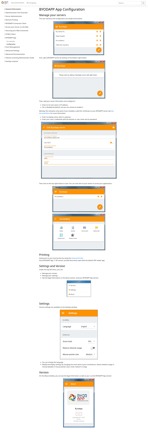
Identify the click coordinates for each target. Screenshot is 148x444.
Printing (44, 254)
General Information (12, 9)
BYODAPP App (10, 38)
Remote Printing (11, 20)
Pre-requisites (10, 41)
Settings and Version (52, 266)
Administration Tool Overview (16, 13)
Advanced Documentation (14, 54)
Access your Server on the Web (16, 27)
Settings (44, 303)
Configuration (10, 44)
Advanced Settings (11, 51)
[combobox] (129, 3)
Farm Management (12, 47)
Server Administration (13, 16)
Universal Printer (77, 258)
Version (44, 372)
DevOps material (11, 61)
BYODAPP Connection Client (15, 23)
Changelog (31, 3)
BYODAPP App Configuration (62, 9)
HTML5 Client (10, 34)
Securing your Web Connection (16, 31)
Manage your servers (52, 15)
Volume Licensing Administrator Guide (19, 58)
